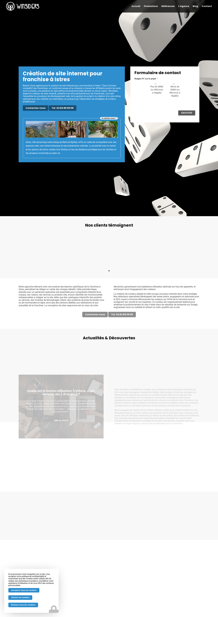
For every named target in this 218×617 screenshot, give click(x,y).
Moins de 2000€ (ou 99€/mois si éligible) (174, 91)
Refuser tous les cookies (23, 605)
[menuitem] (136, 6)
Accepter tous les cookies (24, 590)
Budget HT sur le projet (146, 78)
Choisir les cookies (20, 597)
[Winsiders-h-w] (22, 6)
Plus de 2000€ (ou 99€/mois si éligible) (156, 89)
